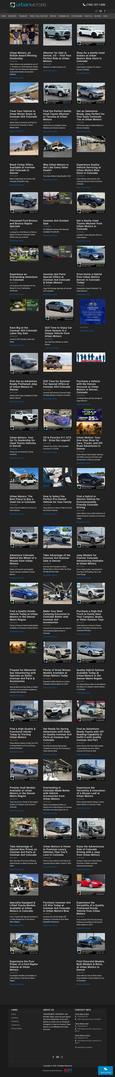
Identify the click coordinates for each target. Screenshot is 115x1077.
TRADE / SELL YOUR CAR (41, 16)
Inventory (13, 16)
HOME (3, 16)
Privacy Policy (16, 1029)
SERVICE (56, 16)
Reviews (103, 16)
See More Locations (83, 1047)
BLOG (112, 16)
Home (13, 1014)
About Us (93, 16)
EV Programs (81, 16)
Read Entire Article (17, 78)
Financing (24, 16)
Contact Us (15, 1025)
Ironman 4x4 (67, 16)
